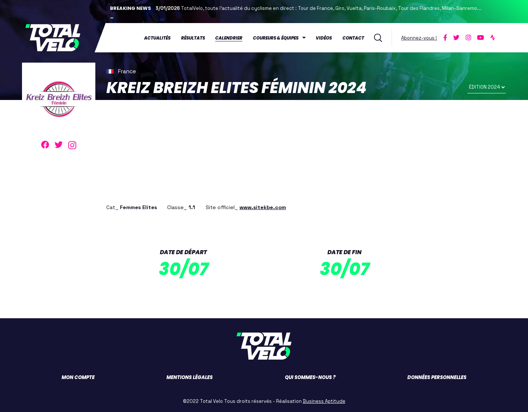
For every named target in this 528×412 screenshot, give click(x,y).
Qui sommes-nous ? (310, 377)
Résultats (193, 38)
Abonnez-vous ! (419, 38)
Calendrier (228, 38)
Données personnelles (436, 377)
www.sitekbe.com (262, 207)
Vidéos (324, 38)
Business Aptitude (324, 401)
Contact (353, 38)
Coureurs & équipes (275, 38)
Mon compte (78, 377)
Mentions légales (189, 377)
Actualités (157, 38)
